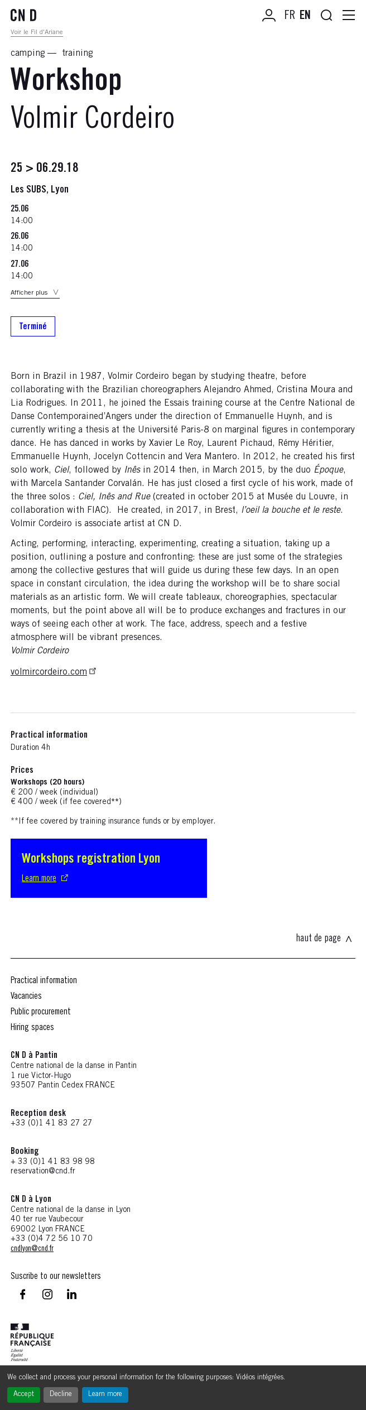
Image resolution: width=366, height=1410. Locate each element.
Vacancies (26, 996)
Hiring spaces (32, 1027)
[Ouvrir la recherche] (326, 15)
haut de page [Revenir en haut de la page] (324, 939)
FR (290, 16)
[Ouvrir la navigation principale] (348, 15)
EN (305, 16)
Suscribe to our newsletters (56, 1276)
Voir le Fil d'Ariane (37, 32)
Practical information (44, 980)
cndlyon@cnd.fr (32, 1249)
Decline (61, 1394)
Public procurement (41, 1012)
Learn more (105, 1394)
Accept (23, 1394)
